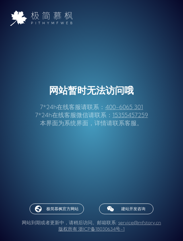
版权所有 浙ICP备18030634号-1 (91, 229)
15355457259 (130, 115)
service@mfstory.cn (139, 223)
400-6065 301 (124, 107)
